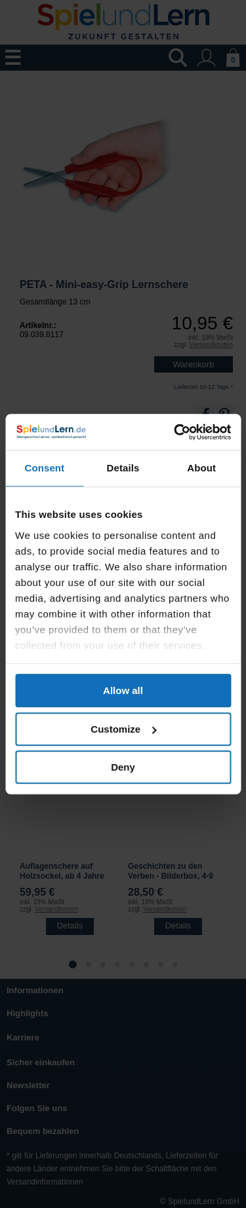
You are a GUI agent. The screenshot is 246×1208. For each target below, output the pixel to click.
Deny (123, 767)
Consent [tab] (44, 467)
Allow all (123, 690)
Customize (123, 729)
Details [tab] (123, 467)
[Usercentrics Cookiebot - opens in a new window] (175, 432)
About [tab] (201, 467)
